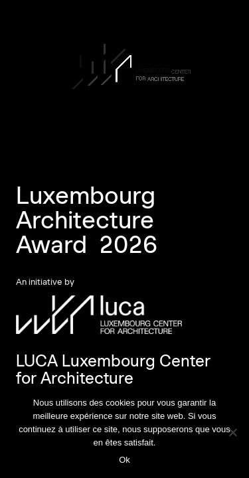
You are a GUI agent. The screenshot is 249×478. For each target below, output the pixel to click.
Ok (124, 460)
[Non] (232, 432)
